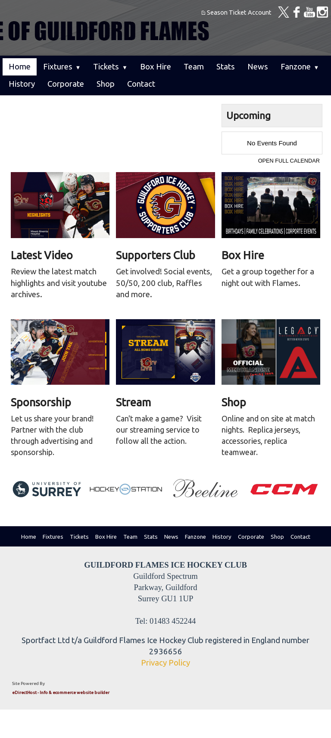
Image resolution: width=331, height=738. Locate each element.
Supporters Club (155, 255)
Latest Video (42, 255)
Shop (234, 402)
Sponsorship (41, 402)
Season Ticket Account (239, 12)
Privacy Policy (165, 662)
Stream (133, 402)
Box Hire (243, 255)
